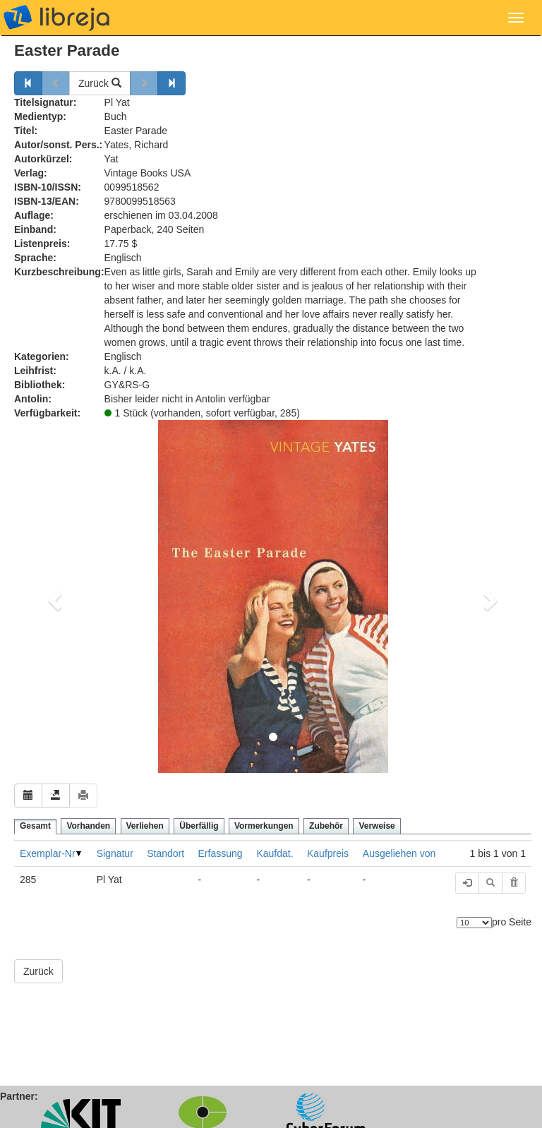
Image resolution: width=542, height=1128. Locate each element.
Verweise (377, 826)
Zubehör (326, 826)
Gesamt (35, 826)
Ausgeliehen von (399, 853)
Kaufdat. (274, 853)
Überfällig (198, 826)
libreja (56, 17)
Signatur (115, 853)
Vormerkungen (264, 826)
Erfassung (220, 853)
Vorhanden (88, 826)
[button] (53, 596)
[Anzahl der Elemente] (474, 922)
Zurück (99, 83)
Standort (165, 853)
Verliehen (145, 826)
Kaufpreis (328, 853)
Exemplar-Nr (48, 853)
